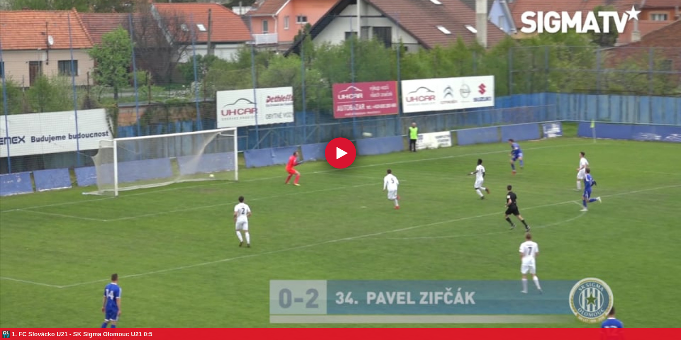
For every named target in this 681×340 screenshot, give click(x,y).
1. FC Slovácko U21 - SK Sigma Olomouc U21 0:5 (82, 334)
